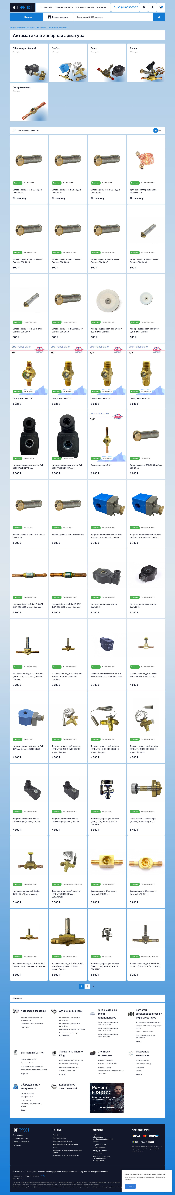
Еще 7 (139, 1041)
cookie (138, 1174)
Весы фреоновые (27, 1097)
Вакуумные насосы (27, 1093)
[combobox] (113, 17)
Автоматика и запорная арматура (58, 27)
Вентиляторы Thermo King (68, 1064)
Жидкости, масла (142, 1060)
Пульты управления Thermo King (71, 1060)
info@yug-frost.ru (99, 1151)
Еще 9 (139, 1074)
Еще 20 (24, 1073)
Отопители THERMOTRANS (107, 1064)
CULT (43, 1176)
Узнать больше (107, 1107)
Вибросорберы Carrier (29, 1059)
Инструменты (26, 1100)
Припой (139, 1071)
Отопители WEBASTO (105, 1060)
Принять (130, 1186)
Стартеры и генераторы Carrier (32, 1066)
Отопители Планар (104, 1067)
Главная (12, 27)
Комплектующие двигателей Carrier (34, 1070)
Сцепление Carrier (27, 1063)
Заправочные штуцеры (144, 1064)
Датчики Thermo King (67, 1071)
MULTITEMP (25, 1027)
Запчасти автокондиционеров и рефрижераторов (31, 27)
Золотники (140, 1067)
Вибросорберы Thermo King (69, 1067)
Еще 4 (23, 1110)
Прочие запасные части (144, 1032)
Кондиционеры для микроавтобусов (72, 1029)
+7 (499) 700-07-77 (100, 1145)
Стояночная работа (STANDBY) (32, 1023)
